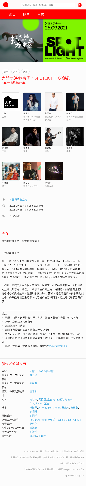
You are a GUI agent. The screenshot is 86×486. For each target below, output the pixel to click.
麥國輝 (33, 415)
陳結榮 (26, 182)
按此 (82, 463)
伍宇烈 (69, 113)
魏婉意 (33, 428)
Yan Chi (77, 419)
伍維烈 (60, 399)
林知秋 (48, 148)
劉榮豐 (48, 113)
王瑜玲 (42, 436)
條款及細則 (79, 451)
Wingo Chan (64, 419)
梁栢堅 (42, 399)
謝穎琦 (33, 431)
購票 (26, 14)
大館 (4, 113)
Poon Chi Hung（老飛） (43, 419)
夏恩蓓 (48, 182)
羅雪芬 (33, 436)
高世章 (5, 148)
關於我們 (44, 451)
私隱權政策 (66, 451)
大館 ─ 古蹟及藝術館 (14, 82)
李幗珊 (5, 182)
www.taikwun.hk (57, 346)
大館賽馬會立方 (18, 199)
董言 (46, 403)
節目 (12, 14)
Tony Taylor (36, 403)
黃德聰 (69, 148)
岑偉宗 (26, 148)
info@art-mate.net (71, 469)
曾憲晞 (65, 407)
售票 (40, 14)
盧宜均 (26, 113)
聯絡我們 (55, 451)
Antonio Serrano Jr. (49, 407)
